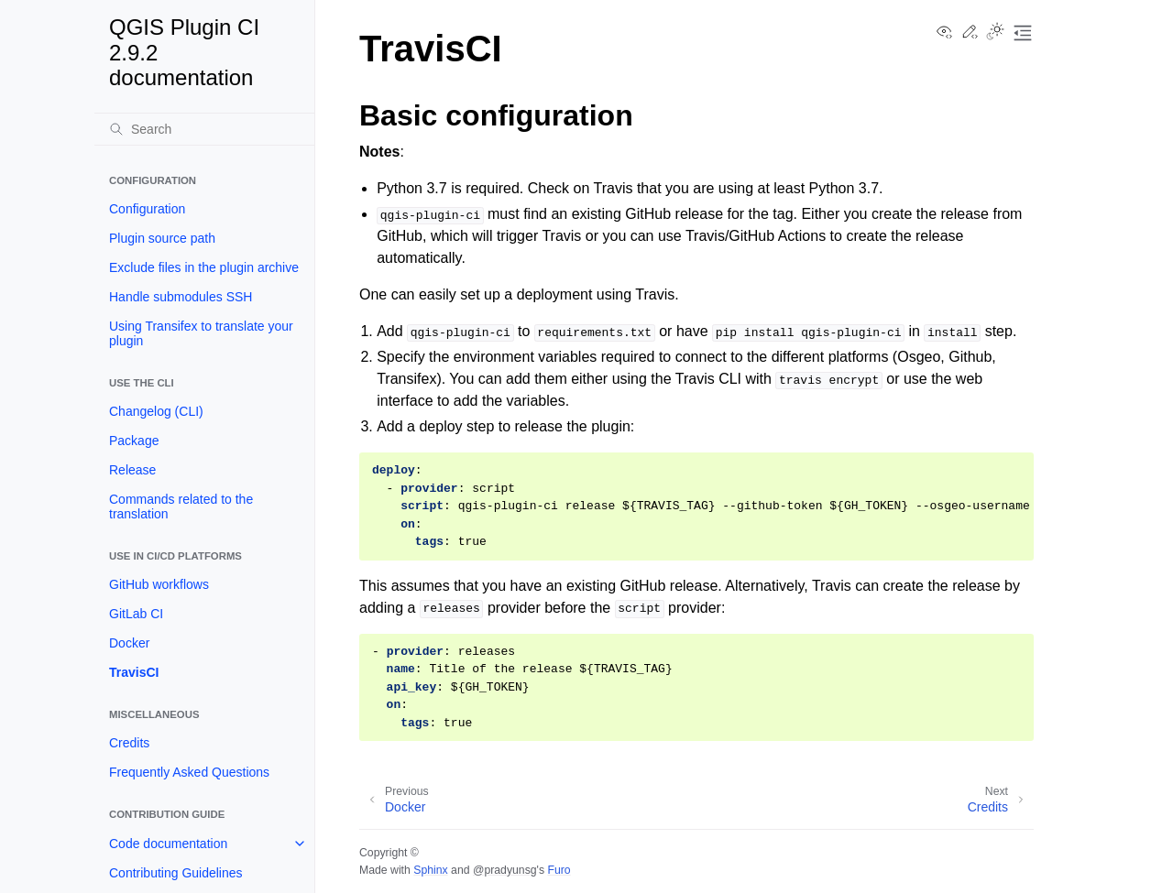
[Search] (204, 129)
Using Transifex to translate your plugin (201, 333)
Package (134, 440)
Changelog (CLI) (156, 411)
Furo (558, 870)
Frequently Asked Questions (189, 772)
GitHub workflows (159, 584)
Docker (129, 643)
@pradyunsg (505, 870)
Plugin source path (162, 238)
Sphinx (430, 870)
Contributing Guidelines (176, 873)
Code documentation (168, 843)
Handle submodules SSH (180, 296)
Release (132, 470)
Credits (129, 742)
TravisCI (134, 672)
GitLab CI (136, 613)
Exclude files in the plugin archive (204, 267)
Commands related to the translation (181, 506)
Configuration (147, 208)
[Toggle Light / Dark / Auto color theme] (995, 33)
